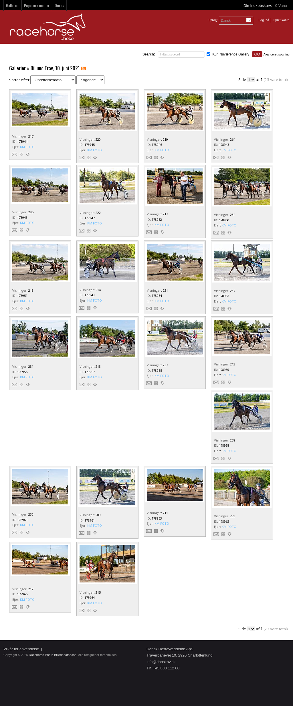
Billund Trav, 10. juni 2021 (55, 68)
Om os (59, 5)
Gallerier (12, 5)
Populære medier (37, 5)
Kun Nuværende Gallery (230, 54)
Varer (281, 5)
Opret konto (281, 20)
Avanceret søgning (276, 54)
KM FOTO (27, 147)
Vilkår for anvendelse (21, 649)
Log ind (263, 20)
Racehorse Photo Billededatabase (52, 655)
